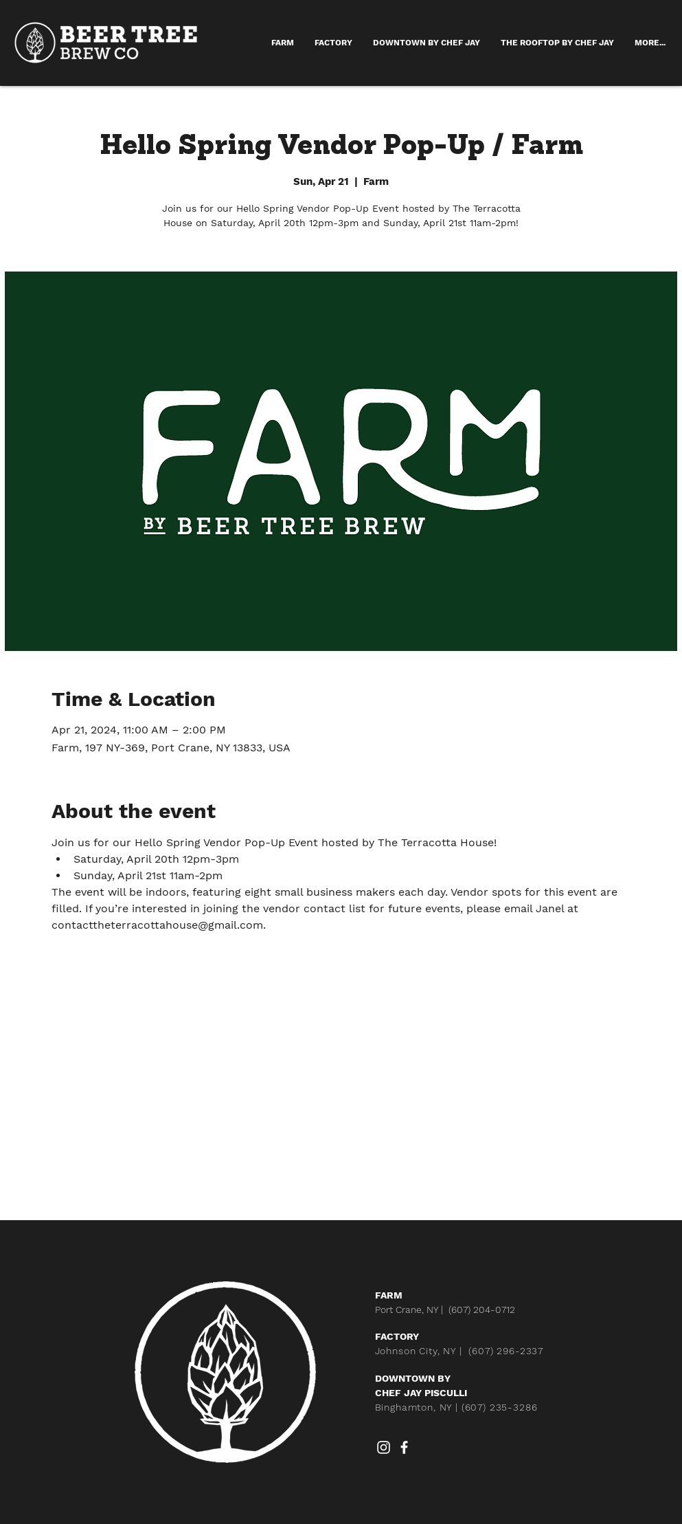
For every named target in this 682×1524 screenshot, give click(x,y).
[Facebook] (404, 1447)
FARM (388, 1295)
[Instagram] (383, 1447)
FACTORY (397, 1336)
